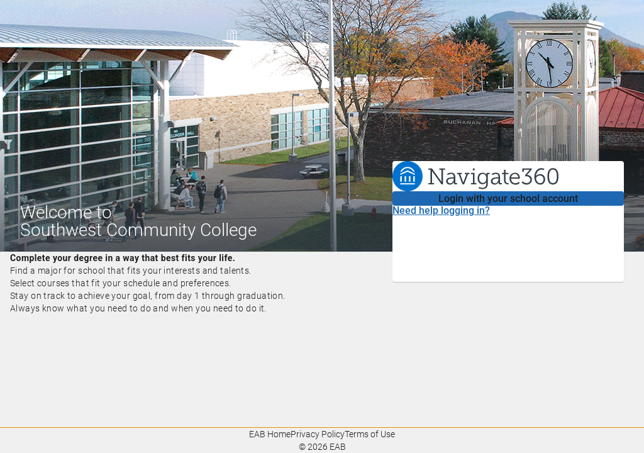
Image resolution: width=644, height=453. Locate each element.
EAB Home (270, 434)
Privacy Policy (318, 434)
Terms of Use (370, 434)
